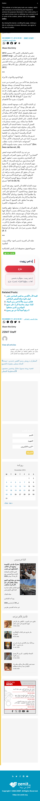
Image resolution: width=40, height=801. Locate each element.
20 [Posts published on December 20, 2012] (20, 490)
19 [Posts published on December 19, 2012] (15, 490)
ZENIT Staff (29, 38)
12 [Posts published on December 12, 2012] (15, 486)
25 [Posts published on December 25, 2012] (11, 494)
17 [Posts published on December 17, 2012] (6, 490)
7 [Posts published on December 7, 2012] (24, 482)
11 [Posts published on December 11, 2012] (11, 486)
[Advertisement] (20, 401)
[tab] (12, 683)
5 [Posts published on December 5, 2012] (15, 482)
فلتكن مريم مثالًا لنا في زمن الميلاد (19, 302)
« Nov (6, 503)
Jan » (11, 503)
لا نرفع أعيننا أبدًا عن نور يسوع (17, 310)
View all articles (9, 345)
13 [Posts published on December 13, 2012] (20, 486)
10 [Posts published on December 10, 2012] (6, 486)
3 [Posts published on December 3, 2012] (6, 482)
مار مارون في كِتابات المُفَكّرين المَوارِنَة (22, 633)
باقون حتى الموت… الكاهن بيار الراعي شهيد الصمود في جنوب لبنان (24, 622)
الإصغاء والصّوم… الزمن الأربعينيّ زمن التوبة (23, 654)
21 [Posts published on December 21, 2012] (24, 490)
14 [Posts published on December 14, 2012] (24, 486)
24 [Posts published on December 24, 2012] (6, 494)
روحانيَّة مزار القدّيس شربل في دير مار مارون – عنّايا (23, 644)
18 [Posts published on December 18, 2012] (11, 490)
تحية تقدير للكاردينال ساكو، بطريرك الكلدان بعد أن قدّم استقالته (24, 665)
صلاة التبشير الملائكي (9, 40)
